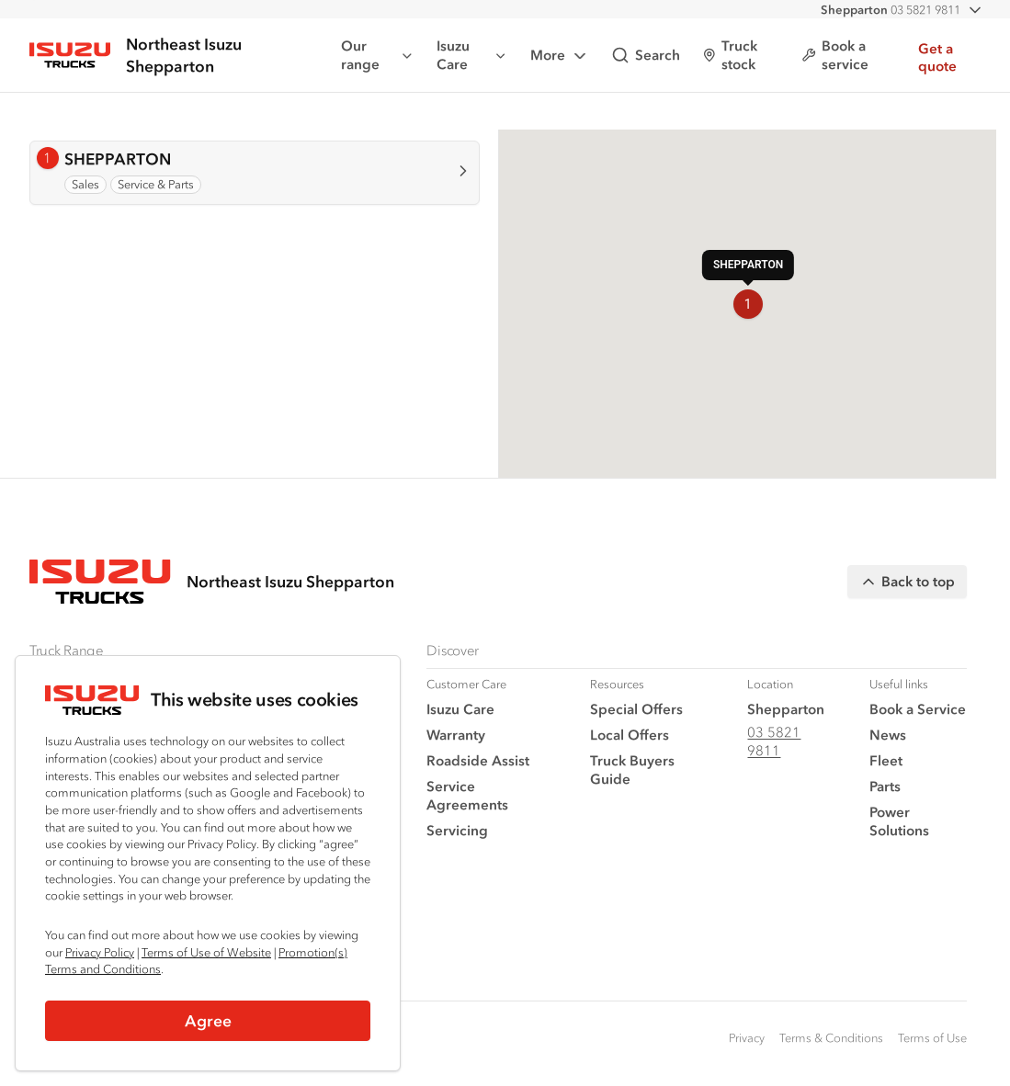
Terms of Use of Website (206, 952)
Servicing (457, 830)
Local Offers (629, 734)
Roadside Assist (477, 760)
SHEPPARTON (117, 158)
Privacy (747, 1038)
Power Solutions (899, 821)
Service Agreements (467, 795)
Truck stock (730, 55)
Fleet (885, 760)
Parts (885, 786)
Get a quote (937, 57)
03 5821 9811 (890, 9)
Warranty (455, 734)
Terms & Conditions (831, 1038)
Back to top (907, 581)
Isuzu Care (472, 55)
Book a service (834, 55)
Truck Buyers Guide (632, 769)
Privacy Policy (99, 952)
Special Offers (636, 709)
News (887, 734)
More (559, 55)
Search (645, 55)
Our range (377, 55)
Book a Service (917, 709)
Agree (208, 1021)
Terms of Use (932, 1038)
